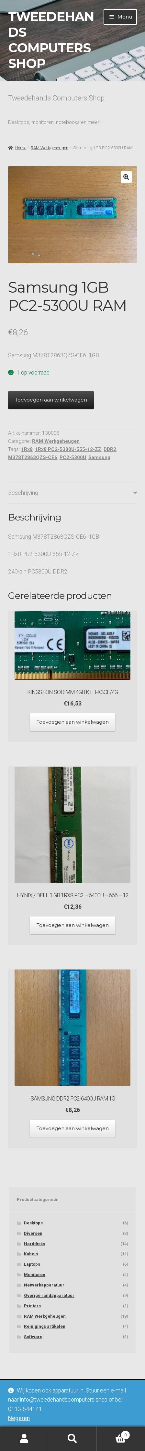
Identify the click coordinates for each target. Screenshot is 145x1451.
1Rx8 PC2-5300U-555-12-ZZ (68, 449)
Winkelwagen (113, 1434)
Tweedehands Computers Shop (51, 40)
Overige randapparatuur (49, 1295)
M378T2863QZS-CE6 (32, 457)
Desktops (33, 1222)
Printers (32, 1305)
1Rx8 (27, 449)
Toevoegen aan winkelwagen (51, 400)
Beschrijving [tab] (23, 493)
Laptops (32, 1264)
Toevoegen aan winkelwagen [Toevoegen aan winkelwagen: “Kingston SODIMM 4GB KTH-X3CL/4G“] (73, 722)
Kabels (31, 1253)
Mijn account (24, 1439)
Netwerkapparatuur (44, 1285)
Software (33, 1336)
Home (20, 147)
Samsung (99, 457)
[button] (126, 177)
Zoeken (72, 1439)
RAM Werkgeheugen (49, 147)
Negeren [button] (19, 1418)
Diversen (33, 1233)
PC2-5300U (73, 457)
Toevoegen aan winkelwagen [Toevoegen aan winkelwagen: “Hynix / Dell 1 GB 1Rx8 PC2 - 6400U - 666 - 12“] (73, 925)
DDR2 (110, 449)
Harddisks (34, 1243)
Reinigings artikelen (44, 1326)
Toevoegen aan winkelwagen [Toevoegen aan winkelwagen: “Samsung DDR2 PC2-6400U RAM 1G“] (73, 1128)
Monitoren (34, 1274)
